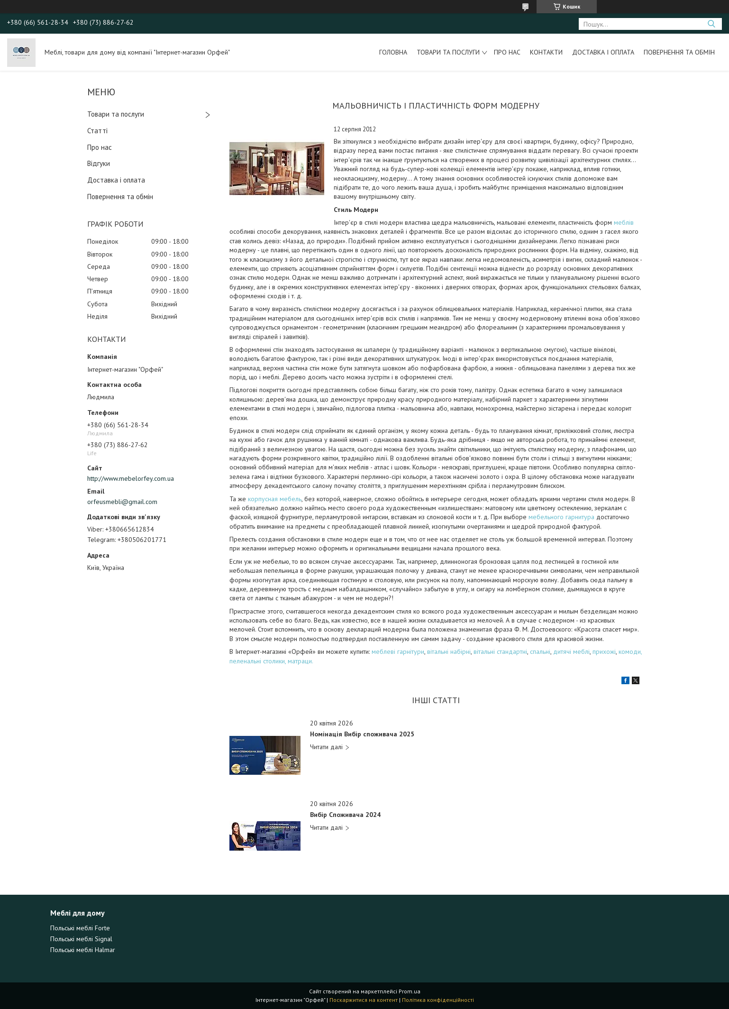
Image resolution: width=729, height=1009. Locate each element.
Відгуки (98, 163)
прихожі (604, 651)
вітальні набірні (449, 651)
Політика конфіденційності (438, 999)
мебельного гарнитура (562, 517)
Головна (393, 52)
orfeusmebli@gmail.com (122, 501)
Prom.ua (409, 991)
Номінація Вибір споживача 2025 (362, 734)
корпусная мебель (274, 499)
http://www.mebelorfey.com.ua (130, 478)
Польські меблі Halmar (82, 949)
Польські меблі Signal (81, 939)
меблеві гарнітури (398, 651)
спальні (540, 651)
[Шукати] (711, 24)
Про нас (507, 52)
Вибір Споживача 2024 (345, 815)
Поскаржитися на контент (363, 999)
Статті (97, 130)
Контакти (546, 52)
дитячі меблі (571, 651)
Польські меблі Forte (80, 928)
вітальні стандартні (500, 651)
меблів (624, 222)
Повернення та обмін (679, 52)
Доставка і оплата (603, 52)
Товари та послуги (448, 52)
